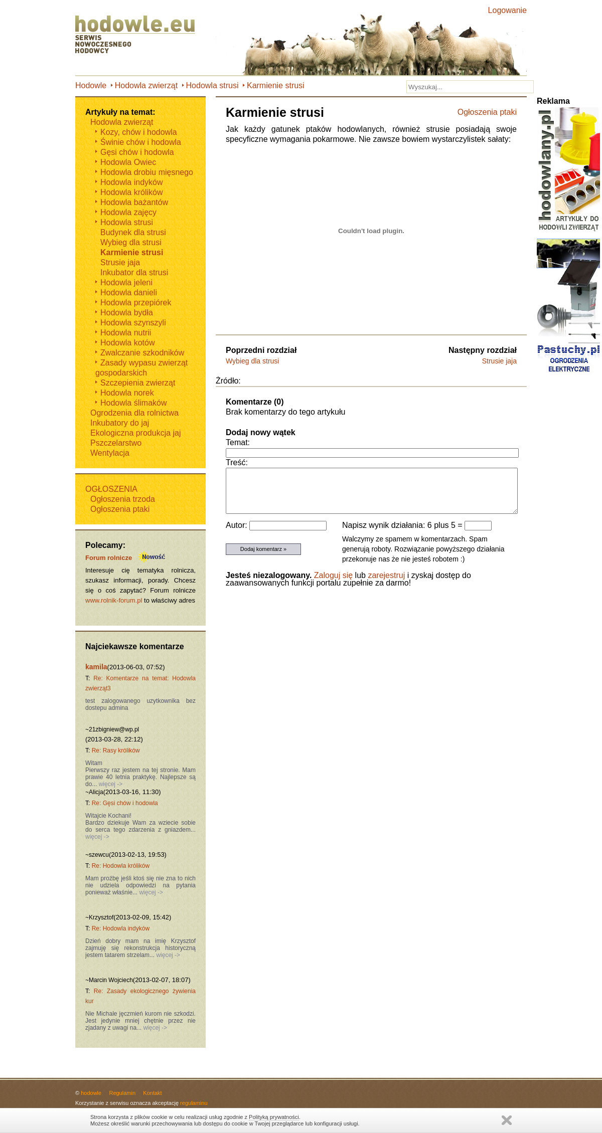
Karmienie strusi (276, 85)
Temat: (238, 442)
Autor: (237, 525)
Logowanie (507, 10)
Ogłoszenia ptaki (487, 112)
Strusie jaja (499, 361)
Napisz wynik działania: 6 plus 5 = (403, 525)
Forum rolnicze (108, 557)
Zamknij (507, 1120)
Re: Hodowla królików (120, 865)
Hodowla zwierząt (146, 85)
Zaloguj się (333, 575)
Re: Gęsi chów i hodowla (125, 803)
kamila (96, 667)
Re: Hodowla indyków (120, 928)
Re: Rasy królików (116, 750)
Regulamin (122, 1093)
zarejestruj (386, 575)
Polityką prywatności (274, 1117)
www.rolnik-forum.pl (113, 600)
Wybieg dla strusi (252, 361)
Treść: (237, 462)
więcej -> (109, 784)
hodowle (91, 1093)
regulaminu (193, 1103)
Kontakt (152, 1093)
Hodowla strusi (212, 85)
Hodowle (90, 85)
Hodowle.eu (138, 35)
